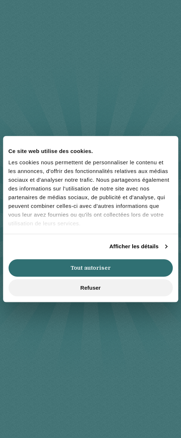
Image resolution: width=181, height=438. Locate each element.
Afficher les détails (133, 246)
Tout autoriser (91, 268)
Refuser (90, 288)
